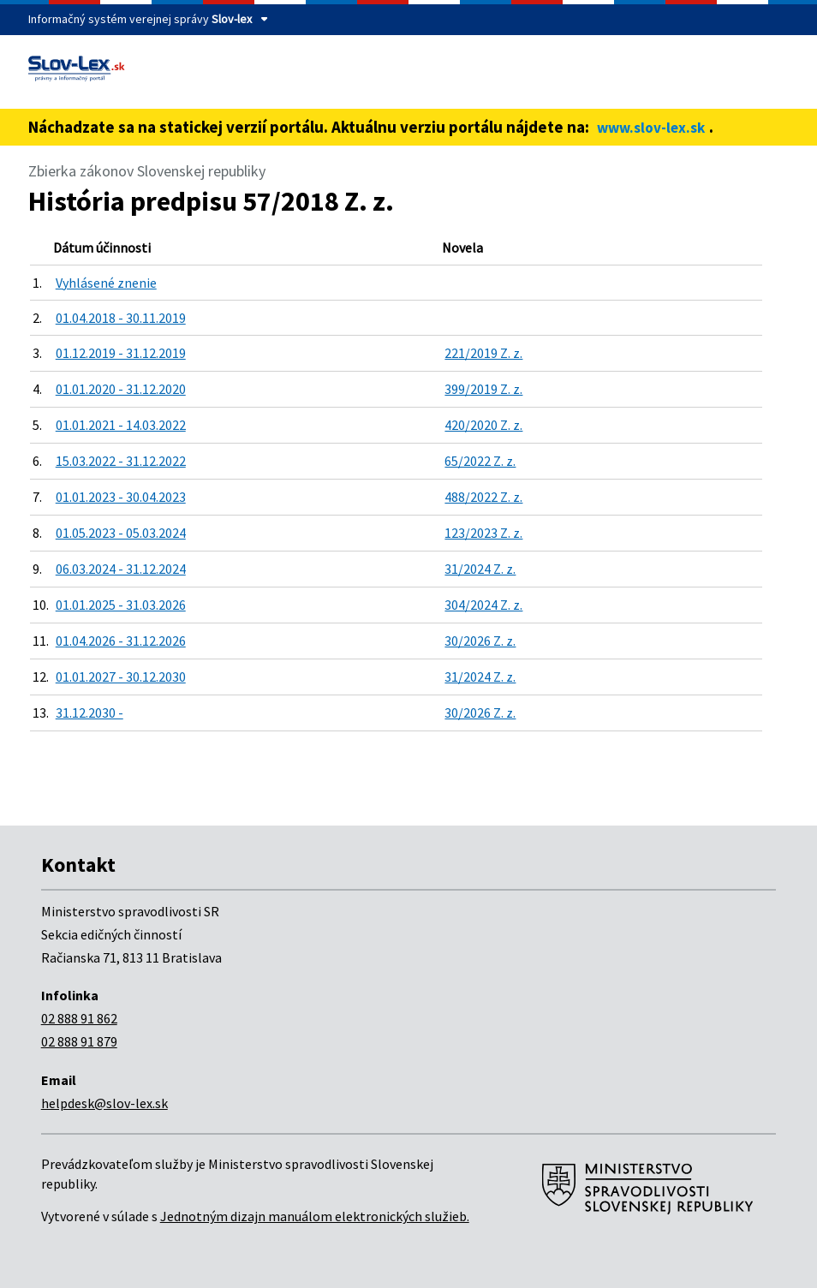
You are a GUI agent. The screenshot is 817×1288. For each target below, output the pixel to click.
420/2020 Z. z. (483, 424)
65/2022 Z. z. (480, 460)
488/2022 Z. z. (483, 496)
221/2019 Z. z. (483, 352)
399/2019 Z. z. (483, 388)
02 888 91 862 (79, 1018)
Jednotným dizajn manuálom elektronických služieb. (314, 1216)
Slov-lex (232, 19)
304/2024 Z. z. (483, 604)
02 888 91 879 (79, 1041)
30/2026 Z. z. (480, 640)
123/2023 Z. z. (483, 532)
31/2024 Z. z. (480, 568)
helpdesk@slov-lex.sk (104, 1103)
